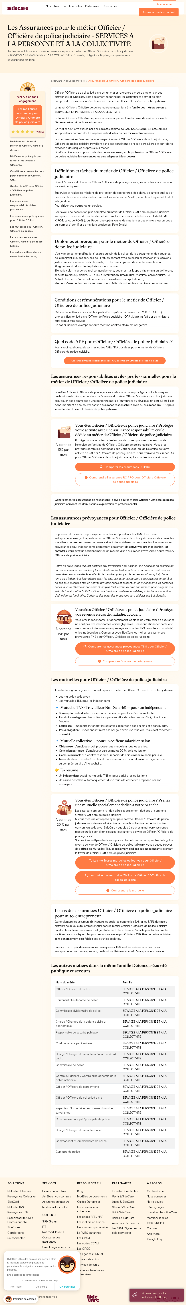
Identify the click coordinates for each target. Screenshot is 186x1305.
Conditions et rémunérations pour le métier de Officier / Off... (27, 175)
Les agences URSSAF (90, 1254)
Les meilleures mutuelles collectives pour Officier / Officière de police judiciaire (125, 863)
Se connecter (165, 4)
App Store (153, 1234)
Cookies (152, 1228)
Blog (80, 1191)
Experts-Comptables (125, 1191)
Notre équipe (155, 1201)
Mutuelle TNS (15, 1207)
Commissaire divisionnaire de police (78, 1010)
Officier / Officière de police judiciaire (79, 1097)
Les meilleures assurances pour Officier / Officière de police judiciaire (27, 115)
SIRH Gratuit (49, 1221)
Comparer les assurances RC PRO (125, 467)
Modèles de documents (92, 1196)
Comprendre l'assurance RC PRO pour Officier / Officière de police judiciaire (125, 480)
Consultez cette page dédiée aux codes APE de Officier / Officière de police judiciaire (114, 360)
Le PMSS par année (89, 1232)
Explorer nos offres (54, 1191)
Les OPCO (83, 1248)
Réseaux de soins (88, 1259)
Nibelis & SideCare (123, 1207)
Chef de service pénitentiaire (74, 1043)
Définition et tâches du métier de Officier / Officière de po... (26, 145)
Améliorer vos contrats (56, 1196)
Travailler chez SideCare (162, 1212)
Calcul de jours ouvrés (56, 1247)
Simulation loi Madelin (55, 1252)
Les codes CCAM (88, 1243)
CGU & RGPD (155, 1223)
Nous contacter (156, 1196)
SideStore (13, 1227)
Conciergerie (15, 1232)
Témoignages (155, 1207)
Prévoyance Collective (21, 1196)
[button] (20, 1299)
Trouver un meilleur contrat (159, 12)
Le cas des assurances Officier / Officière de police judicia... (26, 241)
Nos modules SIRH (53, 1232)
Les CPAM (83, 1238)
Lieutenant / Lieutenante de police (77, 1000)
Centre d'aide (155, 1191)
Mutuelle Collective (19, 1191)
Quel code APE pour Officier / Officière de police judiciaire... (26, 190)
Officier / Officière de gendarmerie (77, 1086)
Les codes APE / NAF (90, 1216)
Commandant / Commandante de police (81, 1141)
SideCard (13, 1201)
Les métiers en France (91, 1222)
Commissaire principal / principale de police (83, 1119)
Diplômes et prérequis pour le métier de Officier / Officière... (26, 160)
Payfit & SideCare (123, 1196)
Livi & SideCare (121, 1212)
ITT (44, 1226)
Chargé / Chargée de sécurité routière (79, 1130)
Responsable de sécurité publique (77, 1032)
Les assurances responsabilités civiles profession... (23, 205)
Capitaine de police (68, 1151)
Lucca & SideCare (123, 1201)
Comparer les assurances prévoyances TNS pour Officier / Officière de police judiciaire (125, 649)
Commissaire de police (70, 1065)
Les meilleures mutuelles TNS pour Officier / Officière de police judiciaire (125, 877)
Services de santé (88, 1264)
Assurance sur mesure (56, 1201)
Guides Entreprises (88, 1201)
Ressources (110, 6)
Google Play (154, 1239)
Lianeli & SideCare (123, 1218)
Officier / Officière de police (73, 989)
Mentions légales (157, 1218)
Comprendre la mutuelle (125, 890)
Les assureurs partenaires (92, 1227)
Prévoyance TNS (17, 1212)
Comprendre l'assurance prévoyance (125, 661)
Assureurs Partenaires (125, 1223)
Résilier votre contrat (55, 1207)
